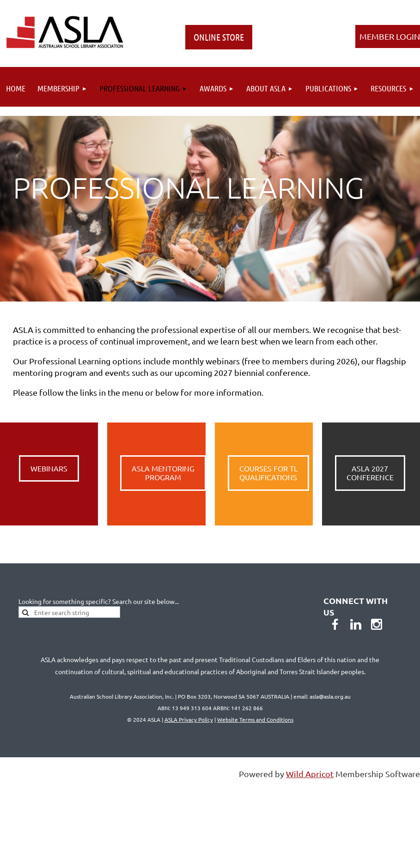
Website (255, 719)
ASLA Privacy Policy (188, 719)
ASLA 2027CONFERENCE (370, 473)
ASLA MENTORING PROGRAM (163, 473)
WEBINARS (48, 468)
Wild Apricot (310, 774)
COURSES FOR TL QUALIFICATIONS (268, 473)
